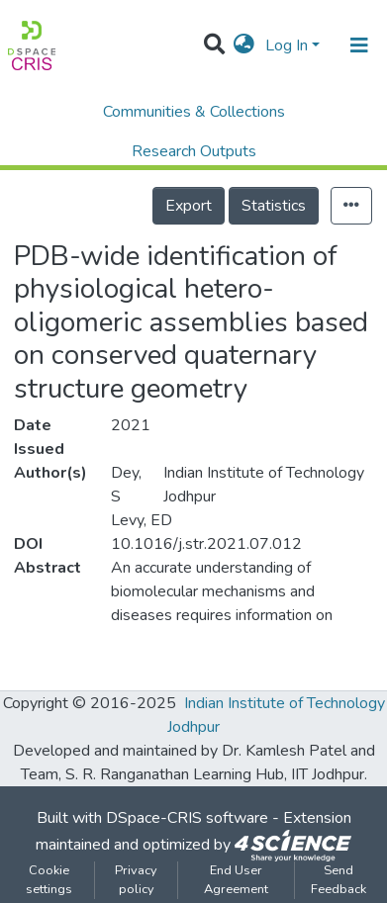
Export (188, 206)
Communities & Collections (194, 112)
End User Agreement (236, 879)
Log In (286, 45)
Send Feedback (338, 879)
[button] (244, 45)
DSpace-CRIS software (187, 818)
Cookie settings (49, 879)
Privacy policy (136, 879)
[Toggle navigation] (359, 45)
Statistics (274, 206)
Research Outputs (194, 151)
